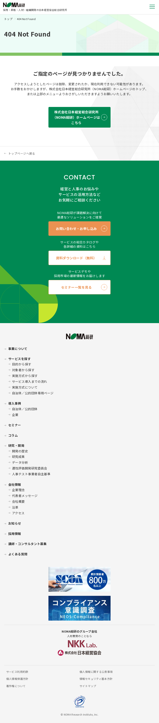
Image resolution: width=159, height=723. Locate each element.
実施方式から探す (25, 375)
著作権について (16, 686)
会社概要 (18, 501)
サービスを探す (19, 359)
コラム (13, 435)
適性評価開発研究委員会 (29, 468)
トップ (8, 19)
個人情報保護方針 (17, 679)
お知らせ (14, 523)
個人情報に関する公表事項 (96, 672)
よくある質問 (18, 554)
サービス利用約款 (17, 672)
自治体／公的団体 (25, 409)
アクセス (18, 513)
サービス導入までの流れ (29, 381)
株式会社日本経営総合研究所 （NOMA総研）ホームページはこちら (76, 117)
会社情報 (14, 484)
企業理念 (18, 490)
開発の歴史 (20, 451)
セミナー (14, 425)
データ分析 (20, 462)
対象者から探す (23, 370)
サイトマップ (88, 686)
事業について (18, 348)
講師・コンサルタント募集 (27, 544)
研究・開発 (16, 445)
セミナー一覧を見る (76, 287)
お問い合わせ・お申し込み (76, 228)
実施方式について (25, 387)
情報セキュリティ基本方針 (96, 679)
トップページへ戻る (21, 153)
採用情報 (14, 533)
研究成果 (18, 456)
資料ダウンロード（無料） (76, 257)
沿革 (15, 507)
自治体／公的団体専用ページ (33, 393)
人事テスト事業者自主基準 (31, 474)
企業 (15, 414)
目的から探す (21, 364)
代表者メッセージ (25, 495)
